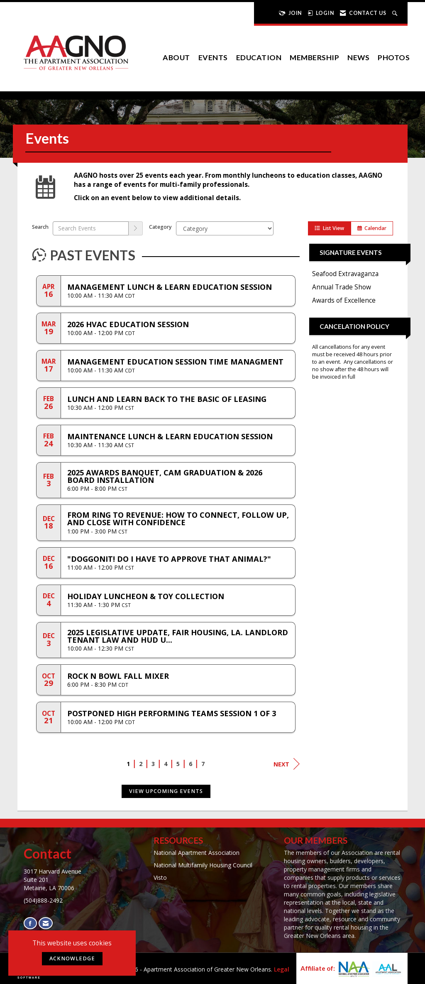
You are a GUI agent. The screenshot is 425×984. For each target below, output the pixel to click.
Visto (160, 877)
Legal (281, 969)
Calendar (371, 228)
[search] (136, 228)
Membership (314, 57)
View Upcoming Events (166, 791)
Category (160, 226)
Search (40, 226)
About (176, 57)
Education (259, 57)
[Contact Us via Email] (46, 923)
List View (329, 228)
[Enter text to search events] (91, 228)
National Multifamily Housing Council (203, 865)
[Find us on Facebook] (30, 923)
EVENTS (213, 57)
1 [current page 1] (128, 764)
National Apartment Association (196, 853)
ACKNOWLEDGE (72, 958)
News (358, 57)
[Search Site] (395, 13)
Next (287, 764)
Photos (394, 57)
